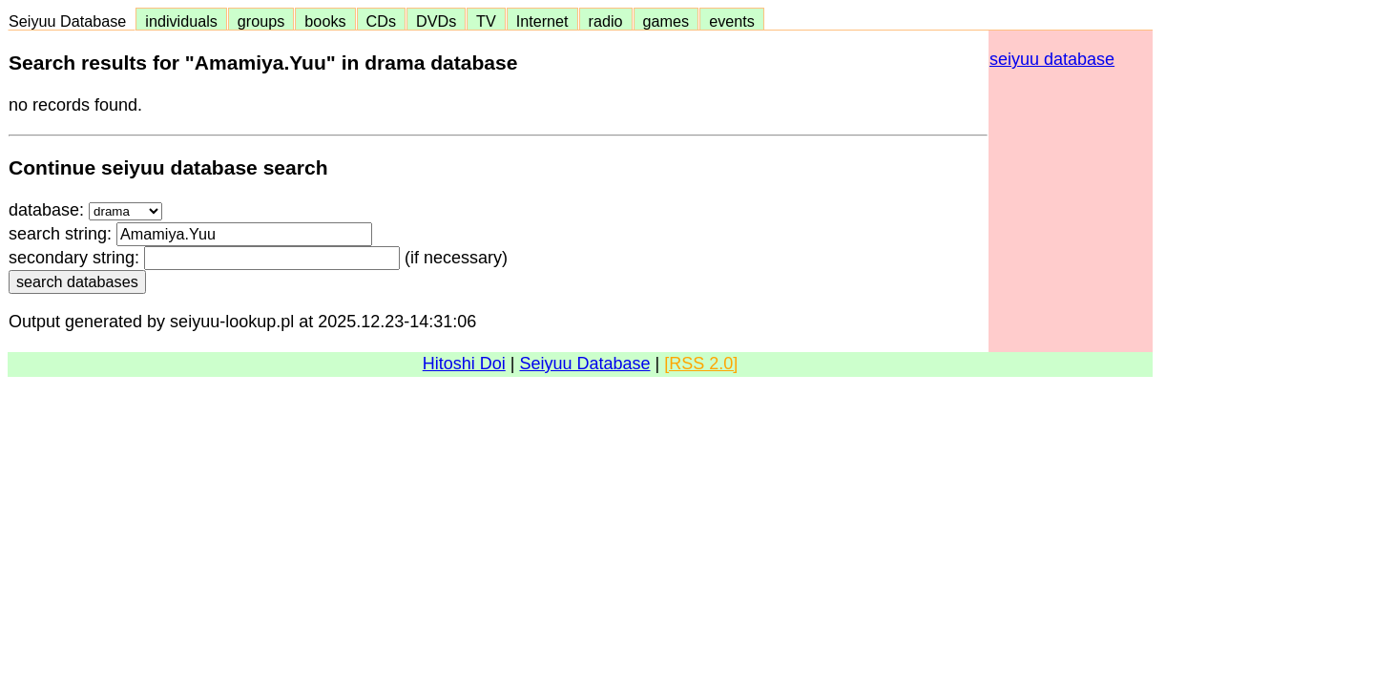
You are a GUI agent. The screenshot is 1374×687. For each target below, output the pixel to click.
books (325, 21)
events (731, 21)
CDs (381, 21)
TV (486, 21)
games (666, 21)
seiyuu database (1051, 59)
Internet (542, 21)
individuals (181, 21)
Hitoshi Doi (464, 363)
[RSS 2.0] (701, 363)
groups (261, 21)
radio (606, 21)
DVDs (436, 21)
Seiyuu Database (72, 21)
